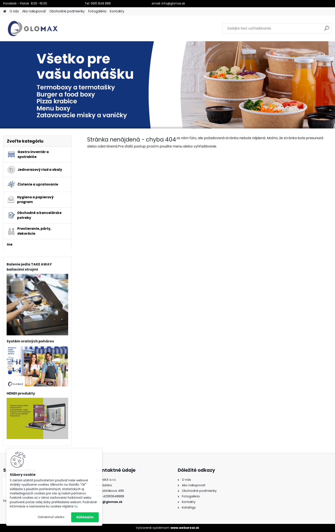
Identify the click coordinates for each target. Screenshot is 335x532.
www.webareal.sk (184, 528)
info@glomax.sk (109, 502)
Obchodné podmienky (67, 11)
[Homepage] (4, 11)
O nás (14, 11)
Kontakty (117, 11)
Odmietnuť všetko (51, 517)
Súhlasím (85, 517)
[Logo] (32, 28)
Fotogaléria (97, 11)
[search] (326, 30)
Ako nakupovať (34, 11)
